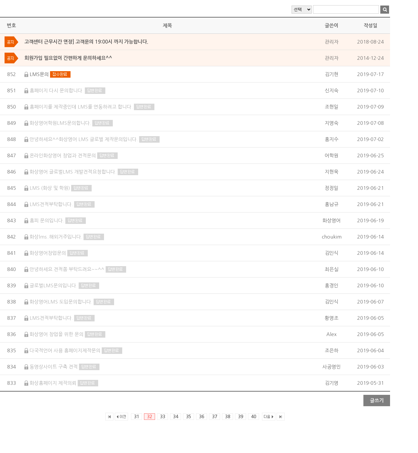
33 (162, 416)
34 (175, 416)
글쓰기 (377, 400)
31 (136, 416)
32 (149, 416)
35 (188, 416)
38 (227, 416)
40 (253, 416)
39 (240, 416)
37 (214, 416)
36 (201, 416)
